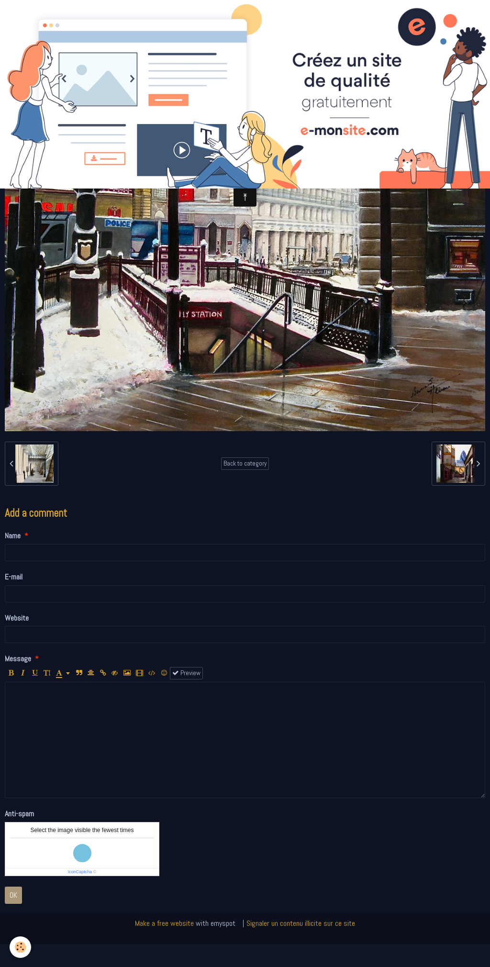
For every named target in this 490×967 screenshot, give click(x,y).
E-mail (13, 577)
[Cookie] (20, 947)
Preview (186, 673)
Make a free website (164, 923)
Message (18, 659)
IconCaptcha (80, 871)
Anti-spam (19, 814)
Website (17, 618)
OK (13, 895)
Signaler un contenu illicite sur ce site (300, 923)
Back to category (245, 463)
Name (13, 536)
